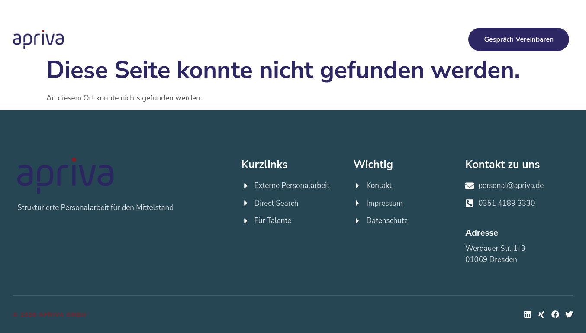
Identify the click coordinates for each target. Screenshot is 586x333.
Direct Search (248, 39)
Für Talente (306, 39)
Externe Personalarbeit (178, 39)
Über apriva (397, 39)
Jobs (351, 39)
